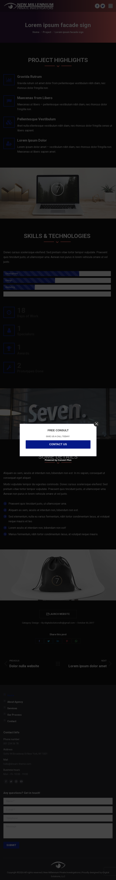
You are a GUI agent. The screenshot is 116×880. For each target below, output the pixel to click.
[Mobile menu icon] (111, 6)
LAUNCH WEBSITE (58, 614)
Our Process (14, 714)
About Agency (15, 702)
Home (10, 695)
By (58, 623)
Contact (11, 721)
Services (12, 708)
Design (35, 623)
